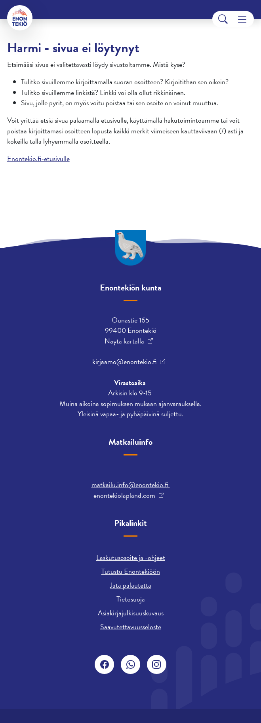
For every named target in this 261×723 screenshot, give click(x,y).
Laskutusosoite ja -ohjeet (130, 557)
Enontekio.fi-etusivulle (38, 158)
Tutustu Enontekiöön (130, 571)
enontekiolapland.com (124, 495)
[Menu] (242, 19)
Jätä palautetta (130, 585)
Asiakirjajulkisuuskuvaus (131, 612)
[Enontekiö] (19, 17)
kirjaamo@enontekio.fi (124, 362)
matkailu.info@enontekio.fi (130, 484)
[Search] (223, 19)
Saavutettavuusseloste (130, 626)
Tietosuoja (130, 599)
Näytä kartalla (124, 341)
